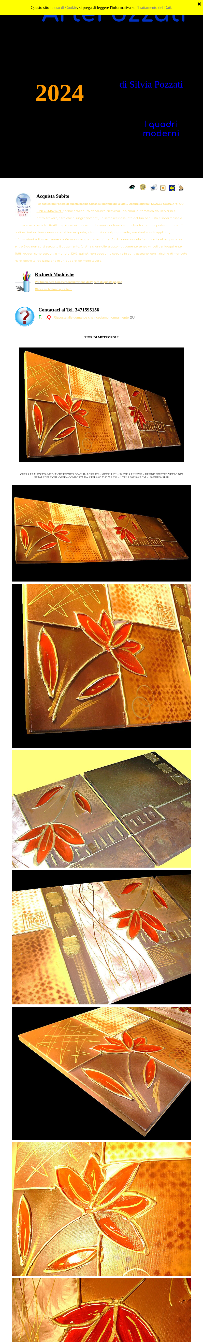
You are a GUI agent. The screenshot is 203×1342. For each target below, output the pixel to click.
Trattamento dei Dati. (155, 4)
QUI (133, 317)
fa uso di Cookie (63, 4)
